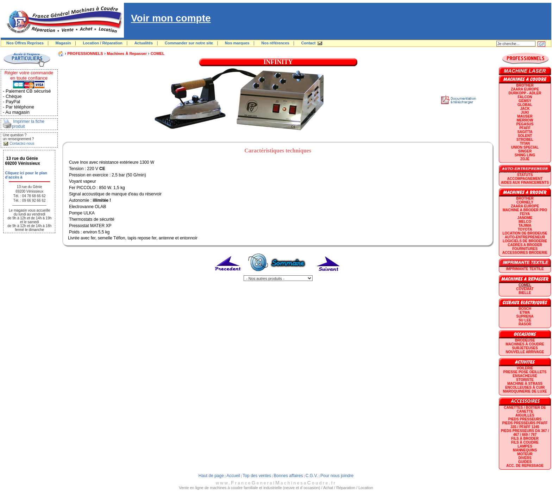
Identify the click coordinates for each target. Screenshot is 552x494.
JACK (524, 109)
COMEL (158, 53)
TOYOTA (525, 229)
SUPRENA (525, 316)
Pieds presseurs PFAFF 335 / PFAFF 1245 (525, 425)
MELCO (525, 222)
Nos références (275, 43)
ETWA (525, 312)
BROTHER (524, 85)
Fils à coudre (525, 442)
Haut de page (211, 475)
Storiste (525, 380)
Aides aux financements (525, 183)
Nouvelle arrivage (525, 352)
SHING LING (525, 155)
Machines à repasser (127, 53)
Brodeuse (525, 340)
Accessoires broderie (524, 253)
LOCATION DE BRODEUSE (524, 233)
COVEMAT (524, 289)
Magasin (63, 43)
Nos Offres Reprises (25, 43)
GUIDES (525, 462)
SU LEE (525, 320)
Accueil (233, 475)
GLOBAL (525, 105)
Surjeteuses (525, 348)
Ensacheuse (525, 376)
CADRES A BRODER (525, 245)
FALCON (525, 97)
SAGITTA (524, 132)
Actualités (143, 43)
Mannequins (525, 450)
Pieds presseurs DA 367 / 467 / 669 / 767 (525, 433)
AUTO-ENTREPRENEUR (525, 237)
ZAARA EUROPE (525, 89)
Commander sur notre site (189, 43)
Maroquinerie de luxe (525, 391)
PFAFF (525, 128)
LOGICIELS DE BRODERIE (525, 241)
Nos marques (237, 43)
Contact (308, 43)
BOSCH (525, 309)
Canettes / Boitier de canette (525, 409)
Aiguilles (524, 415)
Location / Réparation (102, 43)
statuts (525, 175)
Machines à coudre (525, 344)
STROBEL (524, 140)
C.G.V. (312, 475)
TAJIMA (525, 225)
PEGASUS (525, 124)
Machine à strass (524, 384)
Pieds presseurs (524, 419)
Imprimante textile (525, 269)
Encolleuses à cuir (525, 387)
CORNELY (524, 202)
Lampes (525, 446)
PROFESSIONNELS (85, 53)
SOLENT (525, 136)
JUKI (525, 112)
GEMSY (525, 101)
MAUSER (524, 116)
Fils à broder (525, 438)
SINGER (525, 151)
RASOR (525, 324)
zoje (524, 159)
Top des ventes (257, 475)
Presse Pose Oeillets (525, 372)
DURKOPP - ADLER (525, 93)
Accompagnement (525, 179)
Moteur (524, 454)
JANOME (525, 218)
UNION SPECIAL (525, 147)
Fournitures (525, 249)
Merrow (525, 120)
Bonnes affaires (288, 475)
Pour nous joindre (336, 475)
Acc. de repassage (525, 466)
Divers (524, 458)
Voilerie (525, 368)
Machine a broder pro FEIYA (525, 212)
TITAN (525, 143)
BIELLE (525, 293)
